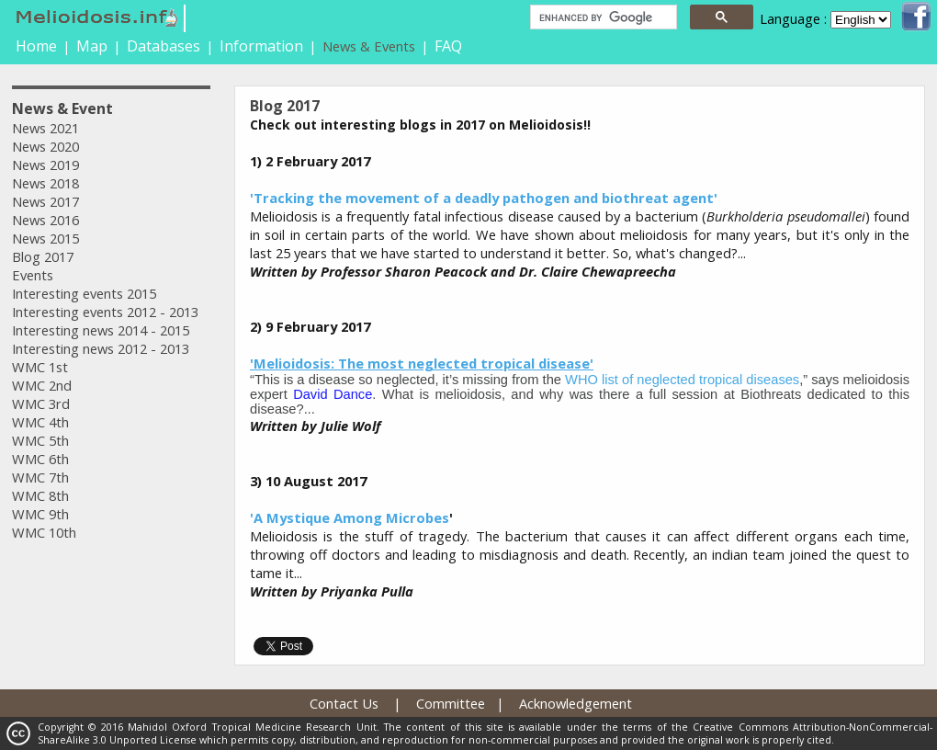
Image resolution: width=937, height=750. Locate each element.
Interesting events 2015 (84, 293)
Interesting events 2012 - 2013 (105, 311)
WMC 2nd (42, 385)
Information (261, 46)
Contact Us (344, 703)
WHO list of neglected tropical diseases (682, 379)
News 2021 (45, 128)
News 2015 (45, 238)
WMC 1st (40, 367)
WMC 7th (40, 477)
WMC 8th (40, 495)
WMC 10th (44, 532)
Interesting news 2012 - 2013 (100, 348)
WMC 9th (40, 514)
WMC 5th (40, 440)
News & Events (368, 46)
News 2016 (45, 219)
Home (36, 46)
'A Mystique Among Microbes (349, 517)
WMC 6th (40, 458)
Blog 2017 (42, 256)
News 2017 (45, 201)
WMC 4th (40, 422)
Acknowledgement (575, 703)
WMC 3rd (41, 403)
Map (91, 46)
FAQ (448, 46)
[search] (601, 17)
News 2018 (45, 183)
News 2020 (45, 146)
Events (32, 275)
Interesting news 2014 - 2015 (100, 330)
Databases (163, 46)
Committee (450, 703)
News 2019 (45, 164)
